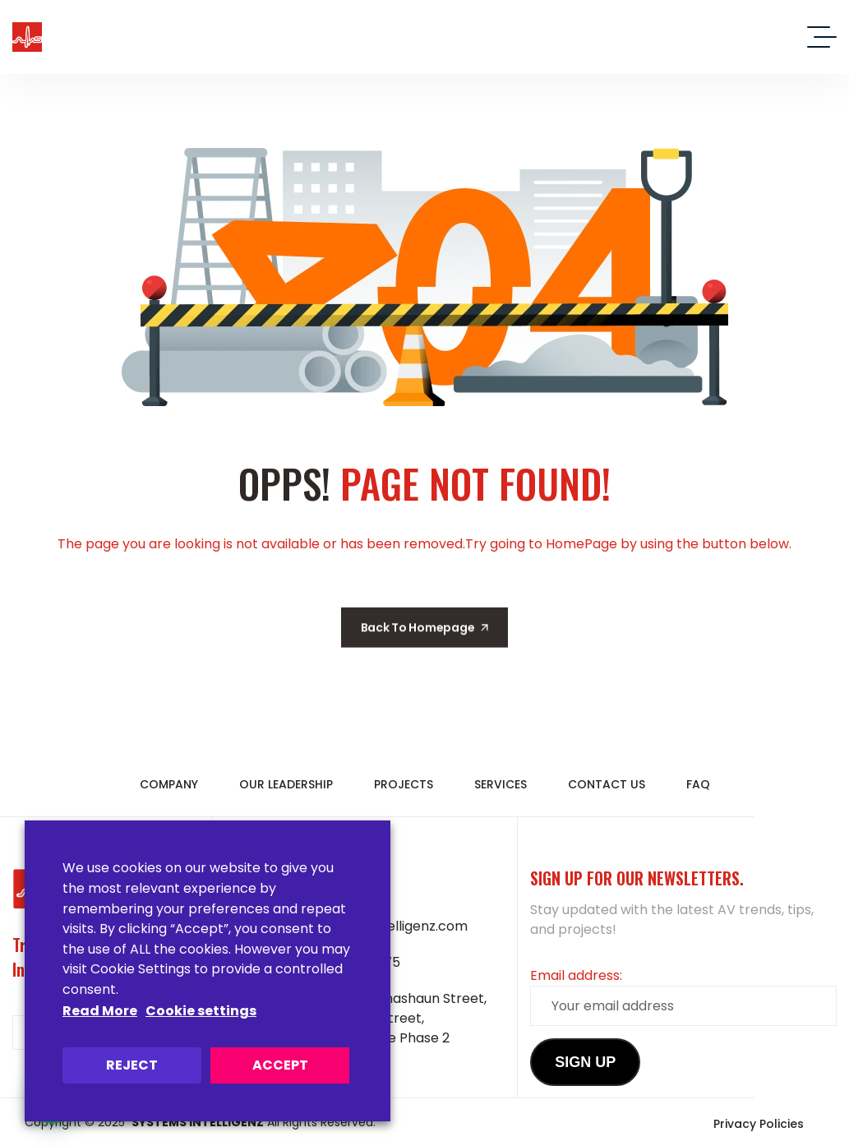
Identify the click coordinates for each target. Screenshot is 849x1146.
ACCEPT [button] (280, 1065)
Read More (99, 1010)
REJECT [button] (132, 1065)
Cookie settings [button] (200, 1010)
